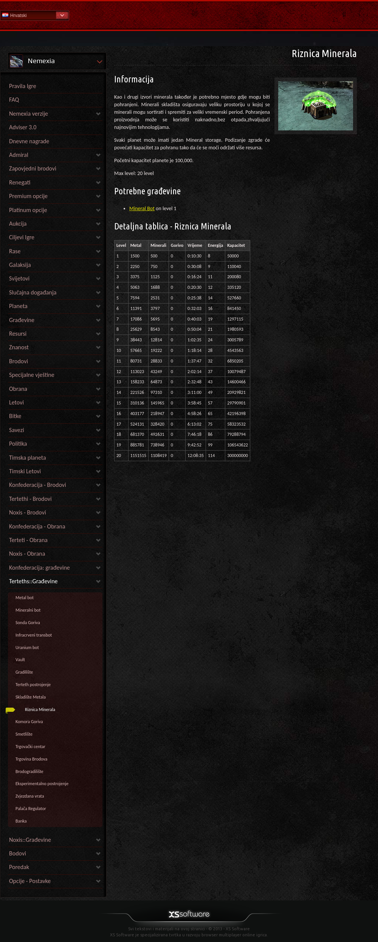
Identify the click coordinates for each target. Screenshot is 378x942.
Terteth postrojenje (33, 684)
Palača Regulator (30, 808)
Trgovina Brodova (31, 759)
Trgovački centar (30, 746)
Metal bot (24, 597)
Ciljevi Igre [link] (21, 237)
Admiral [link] (18, 154)
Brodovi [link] (18, 361)
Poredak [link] (19, 867)
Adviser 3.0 (22, 127)
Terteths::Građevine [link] (33, 581)
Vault (20, 659)
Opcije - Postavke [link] (30, 881)
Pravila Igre (22, 86)
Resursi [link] (17, 333)
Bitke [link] (15, 416)
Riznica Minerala (40, 709)
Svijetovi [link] (19, 278)
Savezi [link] (16, 430)
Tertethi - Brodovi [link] (30, 498)
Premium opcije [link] (28, 196)
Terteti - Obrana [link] (28, 540)
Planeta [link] (18, 306)
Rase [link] (15, 251)
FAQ (14, 99)
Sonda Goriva (27, 622)
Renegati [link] (19, 182)
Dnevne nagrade (29, 141)
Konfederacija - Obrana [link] (37, 526)
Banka (21, 821)
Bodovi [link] (17, 853)
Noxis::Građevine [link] (30, 839)
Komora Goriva (29, 721)
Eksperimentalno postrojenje (41, 783)
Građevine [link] (21, 320)
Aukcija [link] (18, 223)
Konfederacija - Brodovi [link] (37, 484)
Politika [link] (18, 443)
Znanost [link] (19, 347)
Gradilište (24, 672)
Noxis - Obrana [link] (27, 553)
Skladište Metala (30, 697)
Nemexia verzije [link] (28, 113)
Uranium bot (27, 647)
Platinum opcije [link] (28, 210)
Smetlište (24, 734)
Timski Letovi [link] (25, 471)
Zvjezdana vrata (29, 796)
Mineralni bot (27, 610)
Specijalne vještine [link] (31, 374)
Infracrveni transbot (33, 635)
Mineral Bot (142, 208)
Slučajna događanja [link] (32, 292)
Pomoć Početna (189, 15)
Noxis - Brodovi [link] (27, 512)
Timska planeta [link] (27, 457)
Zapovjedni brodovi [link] (32, 168)
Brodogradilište (29, 771)
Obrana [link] (18, 388)
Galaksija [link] (20, 264)
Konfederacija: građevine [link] (39, 567)
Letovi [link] (16, 402)
